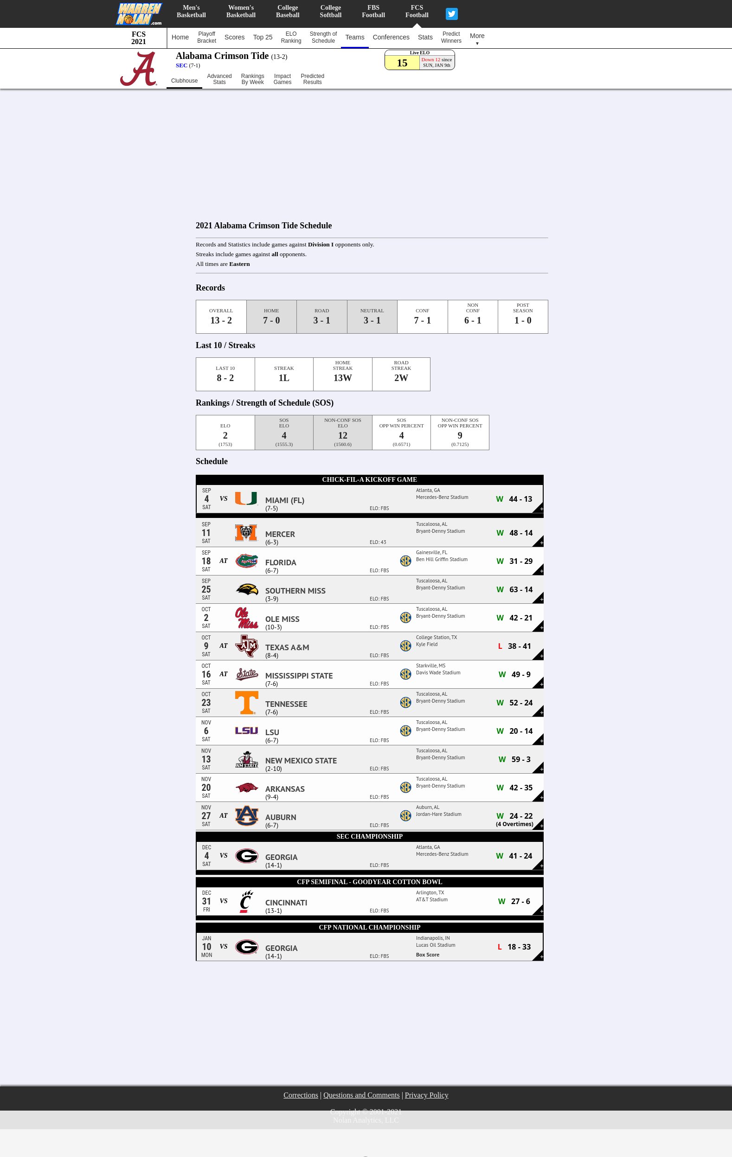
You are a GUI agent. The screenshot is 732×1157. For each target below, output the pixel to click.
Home (180, 37)
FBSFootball (373, 11)
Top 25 (263, 37)
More (477, 39)
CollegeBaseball (288, 11)
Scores (235, 37)
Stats (425, 37)
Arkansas (285, 789)
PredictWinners (451, 37)
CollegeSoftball (331, 11)
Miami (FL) (285, 500)
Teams (354, 37)
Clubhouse (184, 81)
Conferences (391, 37)
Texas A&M (287, 647)
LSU (272, 732)
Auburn (280, 817)
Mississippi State (299, 675)
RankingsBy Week (252, 79)
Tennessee (286, 704)
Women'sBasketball (241, 11)
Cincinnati (286, 902)
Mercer (280, 534)
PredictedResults (312, 79)
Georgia (281, 857)
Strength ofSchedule (323, 37)
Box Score (427, 954)
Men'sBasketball (191, 11)
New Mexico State (301, 760)
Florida (280, 562)
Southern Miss (295, 590)
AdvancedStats (219, 79)
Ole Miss (282, 619)
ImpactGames (283, 79)
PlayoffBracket (206, 37)
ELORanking (291, 37)
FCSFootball (417, 11)
